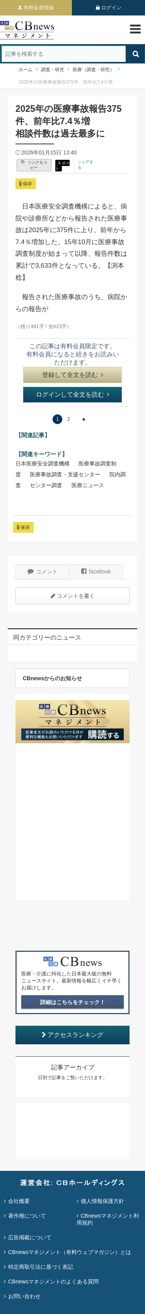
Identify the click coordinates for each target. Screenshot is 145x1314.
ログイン (111, 7)
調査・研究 (52, 69)
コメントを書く (73, 596)
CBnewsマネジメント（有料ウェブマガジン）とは (69, 1252)
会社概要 (19, 1201)
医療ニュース (88, 485)
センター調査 (46, 485)
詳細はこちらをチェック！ (72, 1002)
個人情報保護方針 (102, 1201)
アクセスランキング (72, 1035)
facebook (96, 571)
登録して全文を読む (72, 374)
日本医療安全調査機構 (42, 463)
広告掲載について (29, 1237)
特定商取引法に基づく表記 (40, 1267)
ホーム (25, 69)
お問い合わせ (24, 1296)
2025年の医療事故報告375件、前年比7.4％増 (66, 82)
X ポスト (62, 166)
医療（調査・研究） (93, 69)
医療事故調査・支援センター (65, 474)
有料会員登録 (39, 7)
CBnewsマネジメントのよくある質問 (53, 1281)
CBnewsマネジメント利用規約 (108, 1219)
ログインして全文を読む (72, 394)
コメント (42, 571)
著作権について (27, 1216)
